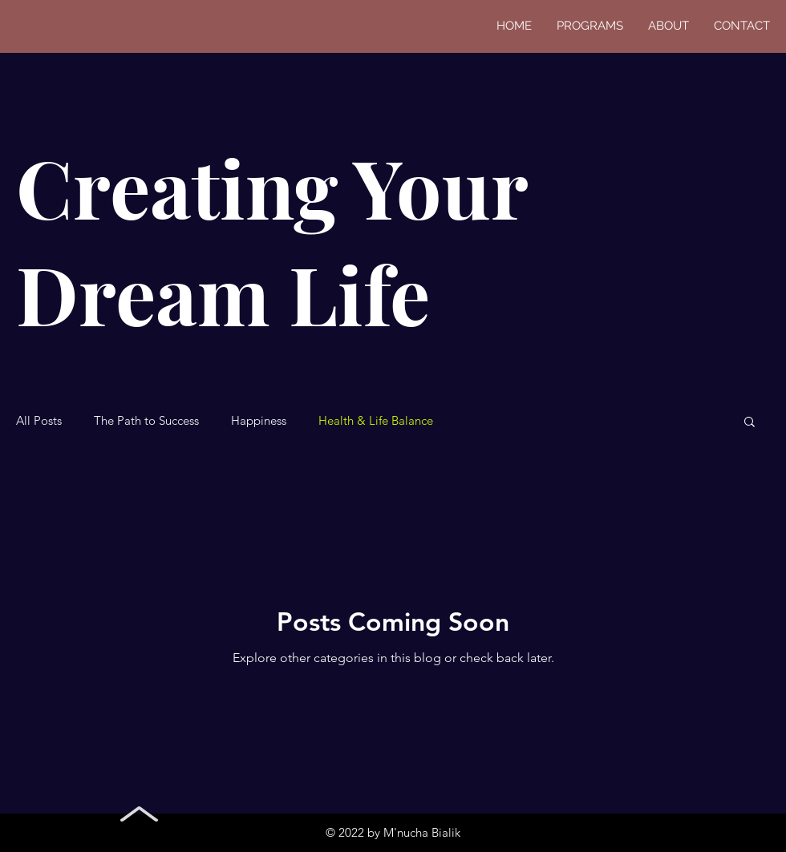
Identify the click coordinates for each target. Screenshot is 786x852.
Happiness (258, 421)
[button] (749, 422)
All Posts (39, 421)
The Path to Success (146, 421)
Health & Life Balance (375, 421)
